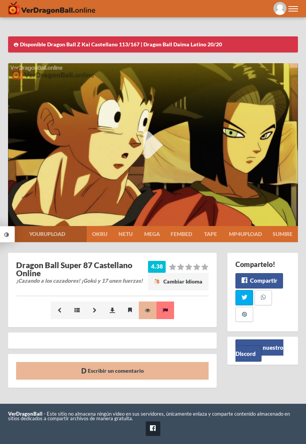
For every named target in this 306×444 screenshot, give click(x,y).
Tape (210, 234)
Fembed (181, 234)
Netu (125, 234)
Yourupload (47, 234)
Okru (99, 234)
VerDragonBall (25, 414)
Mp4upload (245, 234)
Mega (152, 234)
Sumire (283, 234)
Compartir (259, 280)
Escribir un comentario (112, 370)
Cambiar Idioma (178, 281)
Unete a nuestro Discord (259, 350)
